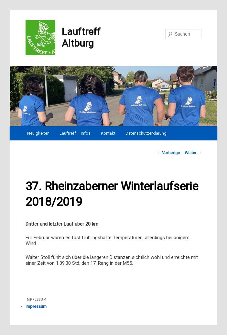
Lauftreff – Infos (75, 133)
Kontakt (108, 133)
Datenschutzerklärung (146, 133)
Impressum (36, 306)
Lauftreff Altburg (63, 37)
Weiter (193, 153)
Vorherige (168, 153)
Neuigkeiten (38, 133)
